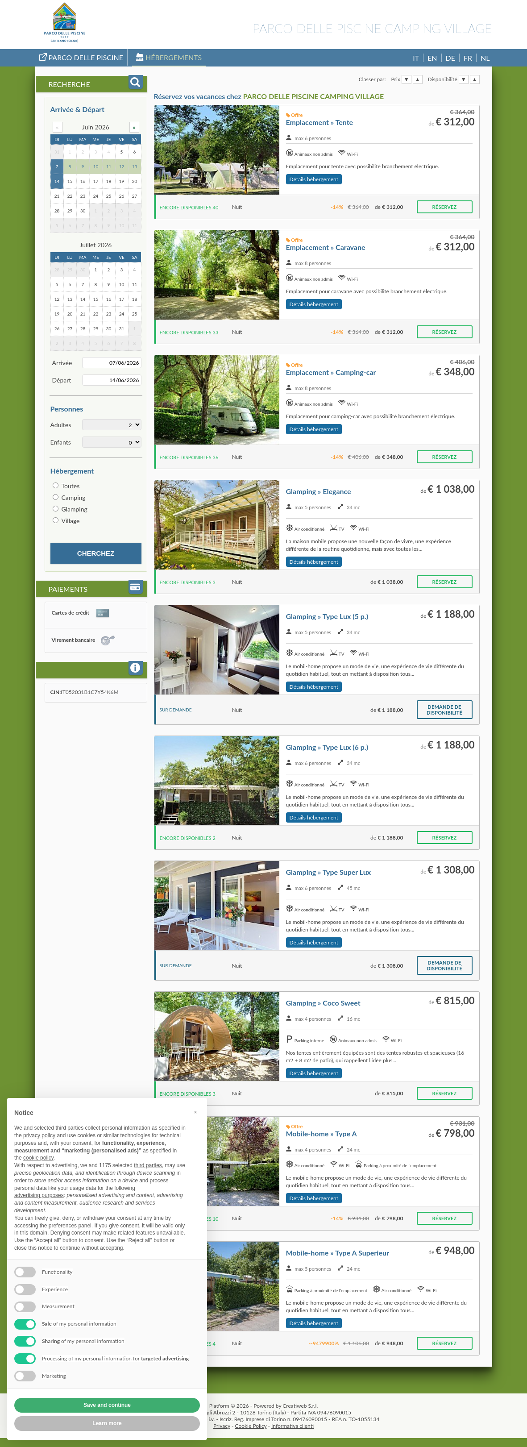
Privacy (221, 1425)
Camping (74, 497)
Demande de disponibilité (444, 709)
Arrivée (62, 362)
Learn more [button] (106, 1423)
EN (432, 58)
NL (485, 58)
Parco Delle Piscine (81, 57)
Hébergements (169, 57)
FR (468, 58)
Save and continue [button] (107, 1405)
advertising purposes (39, 1195)
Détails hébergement (314, 179)
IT (416, 58)
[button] (195, 1112)
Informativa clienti (292, 1425)
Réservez (444, 207)
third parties (148, 1165)
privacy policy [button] (39, 1135)
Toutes (71, 486)
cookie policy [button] (38, 1158)
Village (71, 520)
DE (450, 58)
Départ (61, 380)
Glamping (74, 509)
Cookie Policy (251, 1425)
